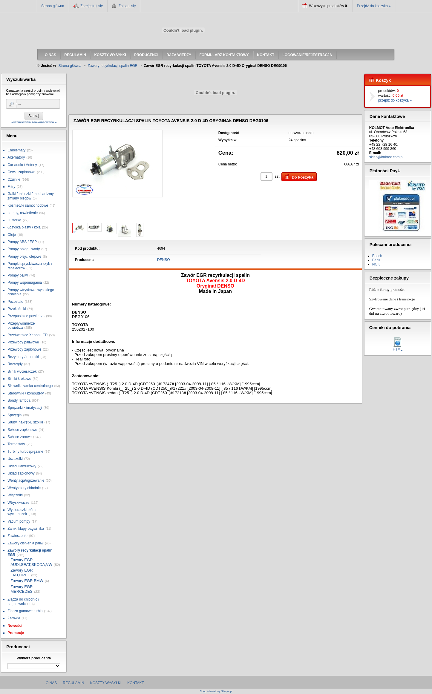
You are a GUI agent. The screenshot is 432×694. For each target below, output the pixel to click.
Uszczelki (15, 459)
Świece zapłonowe (22, 430)
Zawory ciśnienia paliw (25, 543)
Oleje (11, 235)
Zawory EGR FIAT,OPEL (21, 572)
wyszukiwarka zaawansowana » (33, 122)
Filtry (11, 187)
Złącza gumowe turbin (24, 611)
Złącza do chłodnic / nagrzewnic (23, 601)
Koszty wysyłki (105, 683)
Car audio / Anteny (22, 165)
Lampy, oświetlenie (22, 213)
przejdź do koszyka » (395, 100)
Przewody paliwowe (23, 342)
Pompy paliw (17, 275)
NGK (376, 264)
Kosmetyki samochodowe (27, 205)
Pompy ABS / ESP (22, 242)
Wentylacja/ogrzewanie (25, 480)
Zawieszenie (17, 536)
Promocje (15, 633)
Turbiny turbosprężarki (25, 451)
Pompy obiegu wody (23, 249)
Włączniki (15, 495)
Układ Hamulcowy (21, 466)
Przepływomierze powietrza (21, 325)
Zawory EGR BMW (26, 580)
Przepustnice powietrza (26, 316)
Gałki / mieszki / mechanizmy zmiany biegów (30, 196)
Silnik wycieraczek (21, 371)
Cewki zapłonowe (21, 172)
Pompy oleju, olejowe (24, 256)
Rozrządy (15, 364)
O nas (51, 683)
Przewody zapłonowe (24, 349)
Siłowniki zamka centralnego (30, 386)
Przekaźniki (16, 309)
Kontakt (135, 683)
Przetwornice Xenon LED (27, 335)
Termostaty (16, 444)
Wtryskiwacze (18, 502)
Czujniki (13, 179)
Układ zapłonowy (21, 473)
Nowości (14, 626)
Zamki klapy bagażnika (25, 528)
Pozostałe (15, 302)
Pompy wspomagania (24, 282)
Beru (376, 260)
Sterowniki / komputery (25, 393)
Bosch (377, 256)
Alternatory (16, 157)
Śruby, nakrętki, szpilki (25, 422)
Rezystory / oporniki (23, 357)
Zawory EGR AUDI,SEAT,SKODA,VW (31, 562)
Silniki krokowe (19, 379)
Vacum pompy (18, 521)
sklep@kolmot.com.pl (386, 157)
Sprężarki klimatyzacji (24, 408)
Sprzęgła (14, 415)
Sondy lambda (18, 400)
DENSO (163, 260)
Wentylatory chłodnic (24, 488)
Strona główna (52, 6)
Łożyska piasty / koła (24, 227)
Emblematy (16, 150)
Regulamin (73, 683)
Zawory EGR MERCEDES (21, 589)
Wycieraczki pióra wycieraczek (21, 512)
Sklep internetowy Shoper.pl (216, 691)
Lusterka (14, 220)
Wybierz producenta (34, 658)
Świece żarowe (19, 437)
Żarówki (13, 618)
